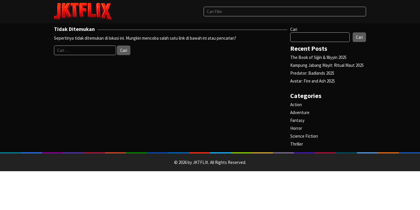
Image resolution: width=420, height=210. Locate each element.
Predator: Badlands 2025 (312, 73)
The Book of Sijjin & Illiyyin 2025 (318, 57)
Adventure (299, 112)
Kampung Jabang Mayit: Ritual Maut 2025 (327, 65)
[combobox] (285, 11)
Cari (293, 29)
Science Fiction (304, 136)
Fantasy (297, 120)
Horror (296, 128)
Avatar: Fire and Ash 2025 (312, 81)
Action (296, 104)
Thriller (296, 144)
